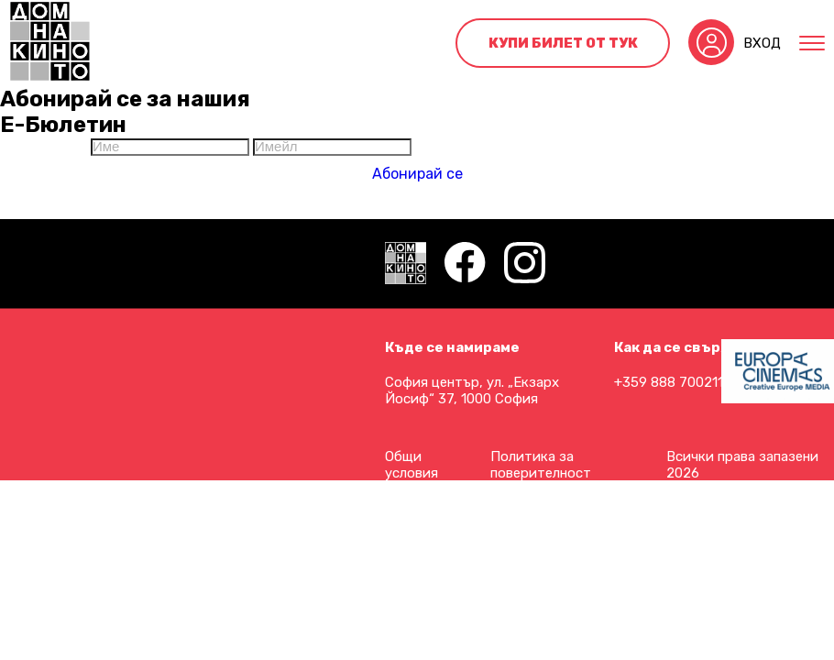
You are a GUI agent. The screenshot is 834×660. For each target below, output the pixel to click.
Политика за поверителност (540, 464)
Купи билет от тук (563, 43)
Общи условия (411, 464)
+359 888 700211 (668, 382)
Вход (762, 43)
